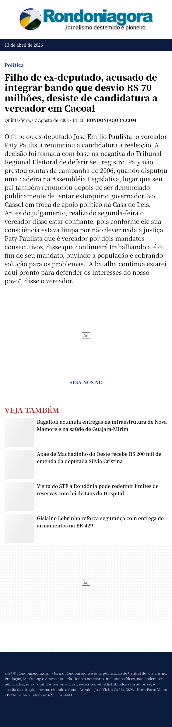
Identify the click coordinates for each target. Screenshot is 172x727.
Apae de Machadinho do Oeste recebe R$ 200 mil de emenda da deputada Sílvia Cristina (99, 457)
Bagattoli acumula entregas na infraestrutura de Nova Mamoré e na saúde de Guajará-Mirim (102, 425)
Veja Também (32, 409)
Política (14, 65)
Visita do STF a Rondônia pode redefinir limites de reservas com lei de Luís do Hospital (98, 490)
